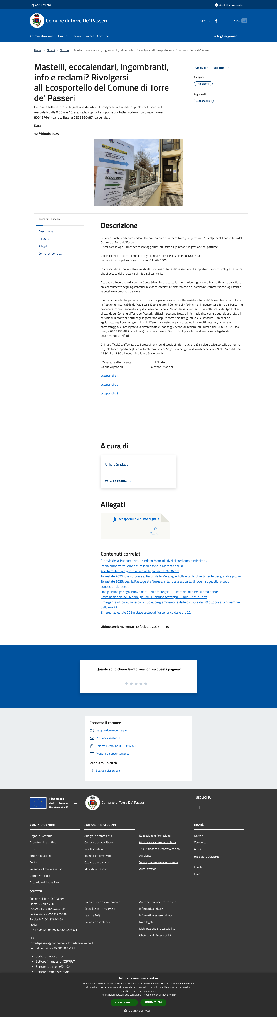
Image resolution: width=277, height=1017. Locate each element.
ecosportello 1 (109, 375)
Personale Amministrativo (46, 869)
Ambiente (145, 855)
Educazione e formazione (155, 835)
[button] (138, 1011)
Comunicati (201, 842)
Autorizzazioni (148, 869)
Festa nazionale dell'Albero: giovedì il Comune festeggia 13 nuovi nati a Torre (154, 596)
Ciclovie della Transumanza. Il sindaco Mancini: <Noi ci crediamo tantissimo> (154, 560)
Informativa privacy (151, 908)
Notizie (64, 50)
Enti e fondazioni (40, 855)
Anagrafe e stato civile (98, 835)
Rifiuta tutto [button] (153, 1002)
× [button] (272, 976)
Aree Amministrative (43, 842)
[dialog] (138, 995)
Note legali (146, 922)
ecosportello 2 (109, 384)
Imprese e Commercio (97, 855)
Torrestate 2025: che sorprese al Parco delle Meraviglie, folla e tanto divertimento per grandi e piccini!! (171, 576)
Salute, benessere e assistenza (158, 862)
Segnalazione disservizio (99, 908)
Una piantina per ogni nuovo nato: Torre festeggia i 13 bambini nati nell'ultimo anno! (159, 591)
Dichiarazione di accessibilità (157, 928)
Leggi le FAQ (92, 915)
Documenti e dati (40, 875)
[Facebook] (210, 20)
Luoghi (198, 867)
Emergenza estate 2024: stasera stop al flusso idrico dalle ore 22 (146, 612)
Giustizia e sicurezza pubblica (157, 842)
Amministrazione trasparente (157, 902)
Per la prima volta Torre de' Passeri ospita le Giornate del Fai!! (143, 565)
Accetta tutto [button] (124, 1002)
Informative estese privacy (156, 915)
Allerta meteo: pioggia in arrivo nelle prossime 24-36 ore (140, 571)
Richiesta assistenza (97, 922)
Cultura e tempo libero (98, 842)
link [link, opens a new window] (174, 994)
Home (37, 50)
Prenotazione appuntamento (102, 902)
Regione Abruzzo (40, 5)
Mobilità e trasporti (96, 869)
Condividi (203, 68)
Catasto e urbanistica (97, 862)
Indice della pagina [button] (49, 219)
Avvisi (198, 849)
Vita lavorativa (93, 849)
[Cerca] (242, 20)
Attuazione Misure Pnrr (44, 882)
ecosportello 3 (109, 393)
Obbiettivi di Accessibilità (155, 935)
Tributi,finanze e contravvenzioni (160, 849)
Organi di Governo (41, 835)
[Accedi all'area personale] (228, 5)
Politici (34, 862)
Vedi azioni (221, 68)
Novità (51, 50)
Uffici (33, 849)
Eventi (198, 874)
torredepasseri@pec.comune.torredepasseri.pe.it (61, 943)
